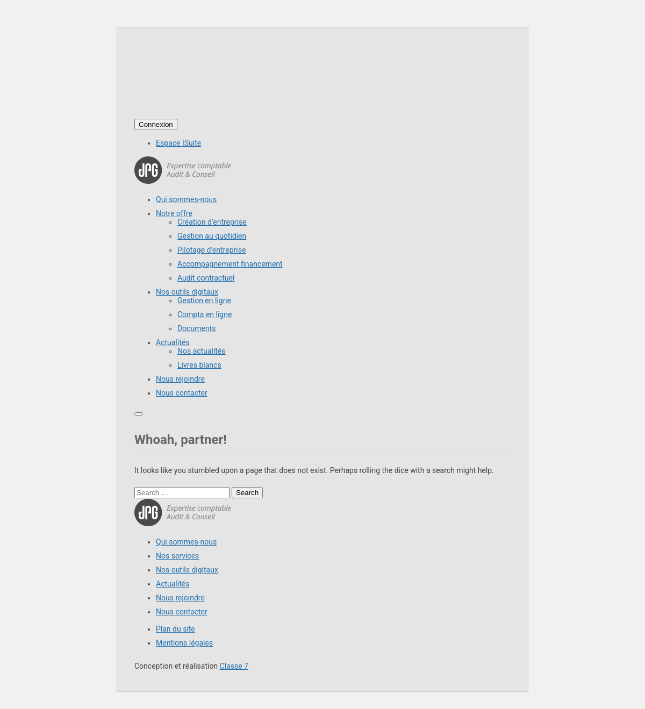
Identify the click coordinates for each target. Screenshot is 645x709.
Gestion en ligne (204, 300)
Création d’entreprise (212, 222)
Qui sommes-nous (186, 199)
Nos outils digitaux (187, 292)
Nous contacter (181, 393)
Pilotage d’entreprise (211, 250)
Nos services (177, 556)
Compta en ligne (204, 314)
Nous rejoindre (180, 379)
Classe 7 (234, 666)
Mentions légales (184, 643)
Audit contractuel (205, 278)
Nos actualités (201, 351)
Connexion (156, 124)
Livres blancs (199, 365)
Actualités (172, 342)
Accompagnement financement (230, 264)
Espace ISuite (178, 143)
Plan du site (175, 629)
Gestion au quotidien (211, 236)
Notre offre (174, 213)
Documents (196, 328)
